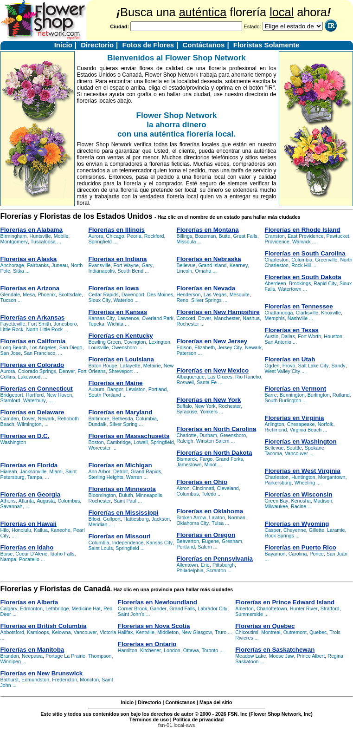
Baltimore (99, 418)
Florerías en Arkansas (32, 317)
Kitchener (150, 650)
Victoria (108, 632)
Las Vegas (215, 294)
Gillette (316, 530)
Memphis (275, 318)
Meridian (98, 524)
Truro (220, 632)
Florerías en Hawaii (28, 523)
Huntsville (40, 236)
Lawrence (128, 318)
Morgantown (332, 477)
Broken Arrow (191, 517)
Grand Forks (229, 459)
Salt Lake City (313, 365)
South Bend (131, 271)
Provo (288, 365)
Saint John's (131, 614)
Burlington (319, 395)
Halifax (125, 632)
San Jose (10, 353)
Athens (8, 501)
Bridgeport (11, 395)
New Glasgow (196, 632)
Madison (323, 501)
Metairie (152, 365)
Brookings (300, 283)
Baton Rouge (103, 365)
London (172, 650)
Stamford (10, 400)
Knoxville (331, 312)
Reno (182, 300)
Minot (211, 464)
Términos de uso (149, 719)
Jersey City (230, 347)
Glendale (10, 294)
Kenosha (301, 501)
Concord (186, 318)
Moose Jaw (281, 656)
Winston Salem (213, 441)
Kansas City (102, 318)
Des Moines (160, 294)
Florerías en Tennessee (299, 306)
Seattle (294, 448)
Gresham (232, 541)
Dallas (288, 336)
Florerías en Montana (208, 229)
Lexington (159, 342)
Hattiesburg (136, 519)
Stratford (330, 608)
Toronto (210, 650)
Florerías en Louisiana (121, 359)
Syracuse (187, 411)
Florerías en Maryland (121, 412)
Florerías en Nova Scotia (154, 625)
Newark (46, 418)
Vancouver (296, 453)
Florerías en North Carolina (217, 428)
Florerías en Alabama (31, 229)
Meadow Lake (250, 656)
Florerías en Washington (301, 441)
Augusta (46, 501)
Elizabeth (204, 347)
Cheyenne (294, 530)
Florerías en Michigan (120, 465)
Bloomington (102, 495)
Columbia (146, 418)
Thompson (99, 656)
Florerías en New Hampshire (218, 311)
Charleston (277, 259)
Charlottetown (272, 608)
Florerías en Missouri (120, 536)
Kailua (41, 530)
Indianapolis (102, 271)
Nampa (8, 559)
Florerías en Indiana (118, 258)
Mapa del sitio (215, 702)
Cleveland (227, 488)
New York (205, 406)
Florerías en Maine (116, 382)
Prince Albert (311, 656)
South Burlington (283, 400)
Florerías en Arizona (30, 288)
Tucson (8, 300)
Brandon (9, 656)
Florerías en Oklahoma (210, 511)
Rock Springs (279, 535)
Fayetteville (13, 324)
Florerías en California (33, 341)
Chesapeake (301, 424)
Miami (55, 471)
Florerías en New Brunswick (41, 673)
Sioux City (100, 300)
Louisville (99, 347)
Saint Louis (101, 548)
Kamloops (38, 632)
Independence (128, 542)
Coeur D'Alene (31, 553)
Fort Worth (309, 336)
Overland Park (157, 318)
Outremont (295, 632)
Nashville (298, 318)
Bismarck (187, 459)
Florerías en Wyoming (297, 523)
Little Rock (12, 329)
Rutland (341, 395)
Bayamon (275, 553)
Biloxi (94, 519)
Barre (271, 395)
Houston (333, 336)
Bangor (115, 389)
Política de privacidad (198, 719)
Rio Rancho (248, 376)
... (59, 241)
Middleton (168, 632)
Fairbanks (38, 265)
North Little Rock (44, 329)
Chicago (115, 236)
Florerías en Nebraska (209, 258)
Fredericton (64, 679)
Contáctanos (204, 45)
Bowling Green (105, 342)
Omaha (203, 271)
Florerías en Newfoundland (157, 602)
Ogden (272, 365)
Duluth (126, 495)
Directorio (97, 45)
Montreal (270, 632)
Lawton (217, 517)
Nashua (251, 318)
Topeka (96, 324)
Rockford (154, 236)
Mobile (61, 236)
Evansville (100, 265)
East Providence (306, 236)
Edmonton (31, 608)
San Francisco (39, 353)
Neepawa (32, 656)
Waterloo (123, 300)
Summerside (249, 614)
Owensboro (124, 347)
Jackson (161, 519)
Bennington (292, 395)
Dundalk (98, 424)
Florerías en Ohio (202, 481)
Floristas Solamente (266, 45)
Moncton (89, 679)
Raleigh (185, 441)
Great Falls (245, 236)
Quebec (318, 632)
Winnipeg (10, 661)
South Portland (105, 395)
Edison (184, 347)
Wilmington (29, 424)
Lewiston (136, 389)
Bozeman (205, 236)
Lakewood (29, 376)
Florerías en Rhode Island (302, 229)
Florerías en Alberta (29, 602)
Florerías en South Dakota (303, 277)
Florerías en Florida (29, 465)
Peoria (134, 236)
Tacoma (273, 453)
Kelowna (61, 632)
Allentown (187, 565)
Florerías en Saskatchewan (274, 649)
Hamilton (127, 650)
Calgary (9, 608)
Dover (28, 418)
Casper (273, 530)
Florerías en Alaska (28, 258)
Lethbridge (57, 608)
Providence (277, 241)
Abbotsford (12, 632)
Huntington (303, 477)
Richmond (276, 429)
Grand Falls (182, 608)
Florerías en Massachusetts (129, 435)
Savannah (11, 506)
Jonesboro (65, 324)
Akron (183, 488)
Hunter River (304, 608)
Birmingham (13, 236)
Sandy (338, 365)
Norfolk (326, 424)
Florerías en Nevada (206, 288)
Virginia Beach (306, 429)
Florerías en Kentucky (121, 335)
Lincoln (185, 271)
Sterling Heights (106, 477)
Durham (208, 435)
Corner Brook (132, 608)
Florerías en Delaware (32, 412)
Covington (135, 342)
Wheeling (305, 482)
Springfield (100, 241)
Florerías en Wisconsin (299, 494)
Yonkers (209, 411)
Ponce (316, 553)
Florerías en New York (209, 399)
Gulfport (112, 519)
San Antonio (278, 342)
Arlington (274, 424)
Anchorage (12, 265)
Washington (13, 442)
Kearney (239, 265)
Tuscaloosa (43, 241)
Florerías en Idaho (27, 547)
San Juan (337, 553)
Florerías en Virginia (294, 417)
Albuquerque (191, 376)
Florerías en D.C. (25, 435)
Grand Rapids (146, 471)
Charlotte (187, 435)
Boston (96, 442)
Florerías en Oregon (206, 534)
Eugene (210, 541)
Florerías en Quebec (265, 625)
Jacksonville (33, 471)
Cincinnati (203, 488)
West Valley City (283, 371)
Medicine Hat (86, 608)
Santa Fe (207, 382)
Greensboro (233, 435)
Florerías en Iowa (114, 288)
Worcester (100, 448)
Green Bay (277, 501)
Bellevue (186, 265)
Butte (225, 236)
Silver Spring (123, 424)
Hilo (4, 530)
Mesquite (240, 294)
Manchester (227, 318)
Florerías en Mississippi (124, 512)
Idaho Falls (62, 553)
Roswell (185, 382)
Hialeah (8, 471)
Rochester (100, 501)
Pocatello (29, 559)
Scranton (216, 570)
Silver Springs (206, 300)
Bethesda (122, 418)
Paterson (187, 353)
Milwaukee (276, 506)
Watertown (290, 289)
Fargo (205, 459)
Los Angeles (43, 347)
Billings (185, 236)
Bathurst (9, 679)
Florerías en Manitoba (32, 649)
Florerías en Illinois (117, 229)
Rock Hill (301, 265)
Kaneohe (61, 530)
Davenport (133, 294)
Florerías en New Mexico (213, 370)
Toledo (209, 494)
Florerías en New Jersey (212, 341)
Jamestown (189, 464)
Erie (205, 565)
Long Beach (13, 347)
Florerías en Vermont (296, 388)
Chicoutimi (246, 632)
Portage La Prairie (65, 656)
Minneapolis (149, 495)
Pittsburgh (223, 565)
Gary (146, 265)
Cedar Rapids (104, 294)
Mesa (29, 294)
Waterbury (34, 400)
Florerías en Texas (292, 330)
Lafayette (130, 365)
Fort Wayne (126, 265)
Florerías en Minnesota (122, 488)
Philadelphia (190, 570)
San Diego (71, 347)
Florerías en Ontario (147, 644)
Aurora (7, 371)
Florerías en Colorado (32, 364)
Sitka (18, 271)
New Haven (59, 395)
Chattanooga (279, 312)
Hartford (35, 395)
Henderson (189, 294)
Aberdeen (275, 283)
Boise (6, 553)
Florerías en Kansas (118, 311)
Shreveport (121, 371)
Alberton (244, 608)
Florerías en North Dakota (214, 452)
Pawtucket (338, 236)
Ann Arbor (99, 471)
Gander (158, 608)
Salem (205, 546)
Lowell (141, 442)
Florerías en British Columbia (43, 625)
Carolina (298, 553)
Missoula (186, 241)
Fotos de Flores (148, 45)
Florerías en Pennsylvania (215, 558)
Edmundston (35, 679)
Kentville (145, 632)
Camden (9, 418)
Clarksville (307, 312)
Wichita (115, 324)
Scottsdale (70, 294)
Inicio (63, 45)
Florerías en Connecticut (36, 388)
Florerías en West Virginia (302, 470)
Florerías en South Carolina (305, 253)
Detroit (120, 471)
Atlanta (26, 501)
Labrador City (212, 608)
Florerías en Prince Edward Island (284, 602)
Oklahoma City (193, 523)
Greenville (326, 259)
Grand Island (213, 265)
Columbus (69, 501)
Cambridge (119, 442)
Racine (298, 506)
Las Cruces (219, 376)
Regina (335, 656)
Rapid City (325, 283)
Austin (272, 336)
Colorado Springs (37, 371)
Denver (67, 371)
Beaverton (188, 541)
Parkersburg (278, 482)
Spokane (314, 448)
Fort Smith (39, 324)
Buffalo (184, 406)
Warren (134, 477)
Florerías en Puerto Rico (300, 547)
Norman (236, 517)
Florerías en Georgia (30, 494)
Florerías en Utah (290, 359)
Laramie (336, 530)
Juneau (59, 265)
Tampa (34, 477)
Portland (157, 389)
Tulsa (218, 523)
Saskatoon (246, 661)
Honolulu (21, 530)
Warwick (301, 241)
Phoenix (47, 294)
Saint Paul (125, 501)
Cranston (275, 236)
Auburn (96, 389)
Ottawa (191, 650)
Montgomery (14, 241)
